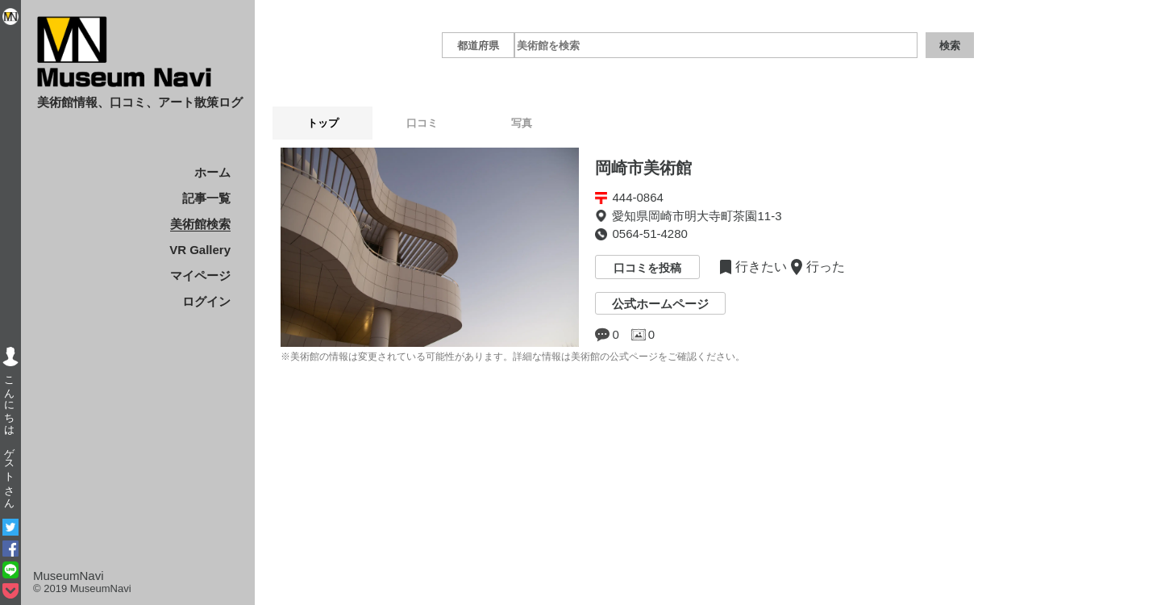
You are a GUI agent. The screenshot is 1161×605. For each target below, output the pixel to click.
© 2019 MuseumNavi (82, 588)
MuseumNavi (68, 575)
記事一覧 (206, 198)
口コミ (454, 123)
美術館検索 (200, 224)
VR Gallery (200, 250)
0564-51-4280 (649, 233)
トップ (333, 123)
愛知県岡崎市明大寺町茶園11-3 (696, 216)
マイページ (200, 275)
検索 (949, 46)
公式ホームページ (660, 304)
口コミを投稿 (647, 268)
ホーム (212, 172)
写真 (574, 123)
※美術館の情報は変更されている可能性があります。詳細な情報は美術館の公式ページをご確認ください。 (513, 356)
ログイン (206, 301)
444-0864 (637, 197)
